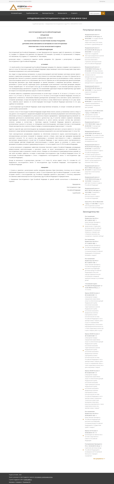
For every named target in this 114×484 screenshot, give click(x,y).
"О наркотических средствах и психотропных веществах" (93, 169)
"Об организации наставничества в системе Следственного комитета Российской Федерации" (93, 435)
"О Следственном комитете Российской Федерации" (93, 90)
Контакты (102, 1)
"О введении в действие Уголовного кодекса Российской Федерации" (93, 181)
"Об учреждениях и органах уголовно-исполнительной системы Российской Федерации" (94, 114)
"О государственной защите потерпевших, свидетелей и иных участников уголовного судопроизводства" (94, 39)
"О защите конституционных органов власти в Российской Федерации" (94, 204)
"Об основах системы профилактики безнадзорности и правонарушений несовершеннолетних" (94, 136)
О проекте (74, 13)
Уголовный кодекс (16, 13)
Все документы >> (99, 458)
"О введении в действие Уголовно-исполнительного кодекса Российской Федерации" (93, 193)
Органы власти (62, 13)
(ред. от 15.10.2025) (93, 286)
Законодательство (48, 13)
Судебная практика (32, 13)
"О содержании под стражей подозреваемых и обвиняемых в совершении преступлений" (94, 102)
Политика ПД (26, 482)
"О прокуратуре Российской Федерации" (93, 125)
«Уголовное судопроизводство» (44, 477)
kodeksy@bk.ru (28, 479)
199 (39, 86)
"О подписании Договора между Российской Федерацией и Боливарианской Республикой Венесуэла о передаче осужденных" (93, 450)
